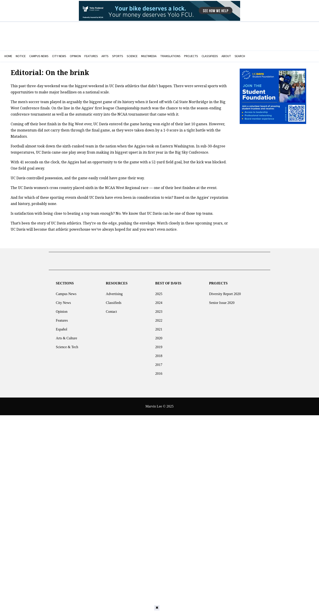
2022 (158, 319)
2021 (158, 327)
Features (62, 319)
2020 (158, 336)
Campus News (66, 292)
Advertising (114, 292)
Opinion (61, 310)
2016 (158, 372)
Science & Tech (67, 345)
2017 (158, 363)
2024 (158, 301)
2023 (158, 310)
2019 (158, 345)
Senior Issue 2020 (222, 301)
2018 (158, 354)
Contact (111, 310)
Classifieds (113, 301)
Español (61, 327)
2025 (158, 292)
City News (63, 301)
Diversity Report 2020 (225, 292)
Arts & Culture (66, 336)
